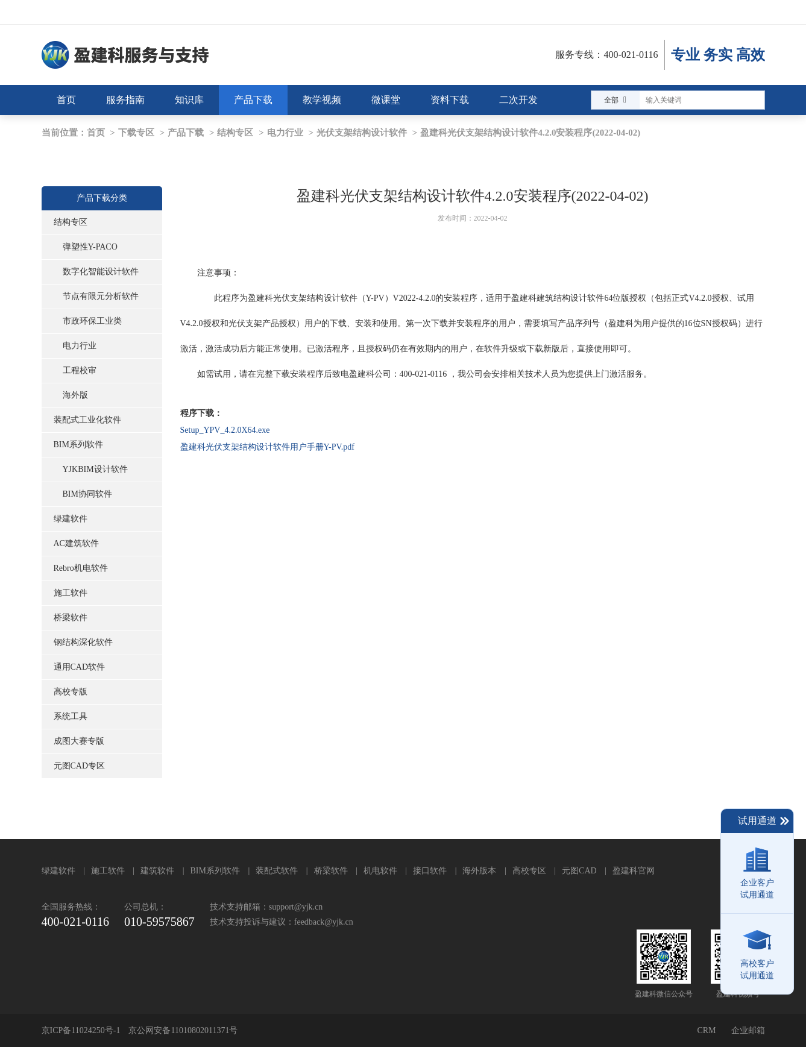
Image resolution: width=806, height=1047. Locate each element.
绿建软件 (70, 518)
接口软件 (430, 870)
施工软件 (70, 592)
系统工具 (70, 716)
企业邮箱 (748, 1030)
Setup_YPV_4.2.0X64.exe (225, 430)
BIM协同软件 (87, 493)
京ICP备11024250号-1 (81, 1030)
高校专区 (529, 870)
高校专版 (70, 691)
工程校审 (79, 370)
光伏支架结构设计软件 (361, 132)
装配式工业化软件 (87, 419)
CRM (706, 1030)
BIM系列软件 (78, 444)
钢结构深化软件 (83, 642)
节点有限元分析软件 (101, 296)
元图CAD (579, 870)
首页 (96, 132)
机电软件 (380, 870)
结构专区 (235, 132)
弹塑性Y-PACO (90, 246)
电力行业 (285, 132)
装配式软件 (277, 870)
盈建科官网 (633, 870)
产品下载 (186, 132)
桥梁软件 (70, 617)
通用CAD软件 (79, 666)
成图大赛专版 (79, 741)
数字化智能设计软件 (101, 271)
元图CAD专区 (79, 765)
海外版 (75, 395)
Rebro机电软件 (81, 568)
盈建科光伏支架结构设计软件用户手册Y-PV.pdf (267, 446)
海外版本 (479, 870)
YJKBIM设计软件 (95, 469)
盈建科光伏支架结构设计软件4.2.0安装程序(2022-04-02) (530, 132)
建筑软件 (157, 870)
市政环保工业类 (92, 320)
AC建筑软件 (76, 543)
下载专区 (136, 132)
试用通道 (764, 821)
